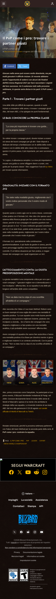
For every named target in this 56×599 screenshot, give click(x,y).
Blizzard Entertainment (13, 51)
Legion (34, 441)
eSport (42, 441)
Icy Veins (48, 167)
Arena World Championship (15, 444)
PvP (27, 441)
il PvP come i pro (17, 441)
